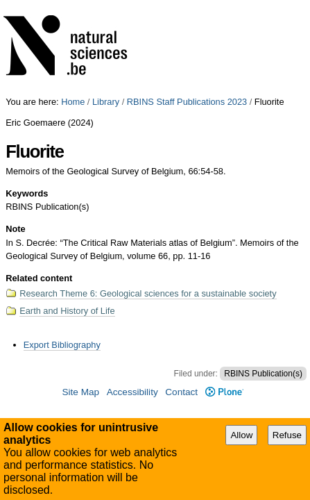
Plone (224, 295)
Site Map (80, 295)
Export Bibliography (62, 248)
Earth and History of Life (66, 214)
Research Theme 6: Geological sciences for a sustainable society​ (147, 197)
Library (105, 5)
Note (15, 132)
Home (73, 5)
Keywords (27, 97)
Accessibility (132, 295)
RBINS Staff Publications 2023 (187, 5)
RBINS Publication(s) (263, 277)
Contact (181, 295)
